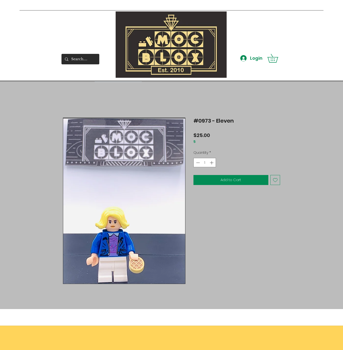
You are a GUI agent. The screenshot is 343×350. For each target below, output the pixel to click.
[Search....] (80, 59)
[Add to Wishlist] (275, 180)
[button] (276, 58)
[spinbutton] (205, 162)
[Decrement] (197, 162)
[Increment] (212, 162)
